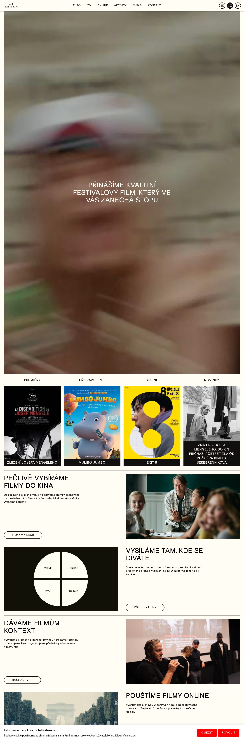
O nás (137, 5)
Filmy (77, 5)
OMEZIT (207, 732)
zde (133, 735)
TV (89, 5)
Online (102, 5)
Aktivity (120, 5)
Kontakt (154, 5)
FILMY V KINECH (23, 534)
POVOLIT (228, 732)
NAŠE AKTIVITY (22, 679)
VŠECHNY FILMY (145, 607)
